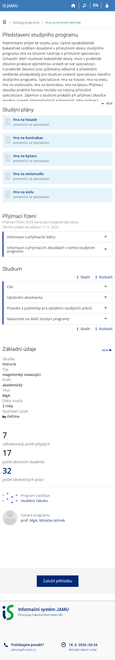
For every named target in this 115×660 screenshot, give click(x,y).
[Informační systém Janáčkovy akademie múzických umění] (10, 5)
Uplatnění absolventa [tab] (24, 297)
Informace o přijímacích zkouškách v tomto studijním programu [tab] (51, 249)
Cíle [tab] (10, 286)
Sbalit (83, 277)
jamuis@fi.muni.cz (23, 650)
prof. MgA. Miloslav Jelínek (43, 520)
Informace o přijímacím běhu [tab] (31, 237)
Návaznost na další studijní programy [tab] (38, 318)
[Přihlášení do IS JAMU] (107, 5)
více (107, 103)
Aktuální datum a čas (83, 650)
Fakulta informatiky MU (47, 615)
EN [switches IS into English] (95, 5)
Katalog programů (26, 22)
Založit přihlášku (57, 581)
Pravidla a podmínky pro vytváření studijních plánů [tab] (49, 308)
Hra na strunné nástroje (63, 22)
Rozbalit (103, 277)
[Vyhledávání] (84, 5)
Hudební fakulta (34, 500)
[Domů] (73, 5)
